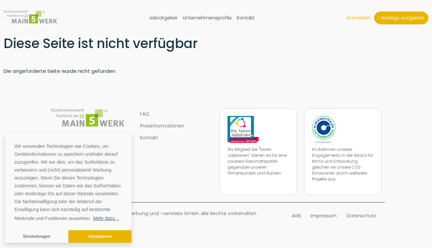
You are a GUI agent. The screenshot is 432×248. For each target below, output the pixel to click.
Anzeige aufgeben (401, 17)
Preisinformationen (162, 126)
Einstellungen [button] (37, 236)
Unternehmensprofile (207, 17)
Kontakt (246, 17)
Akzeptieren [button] (99, 236)
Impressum (324, 215)
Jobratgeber (163, 17)
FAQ (144, 114)
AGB (296, 215)
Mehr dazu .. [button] (106, 218)
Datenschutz (361, 215)
